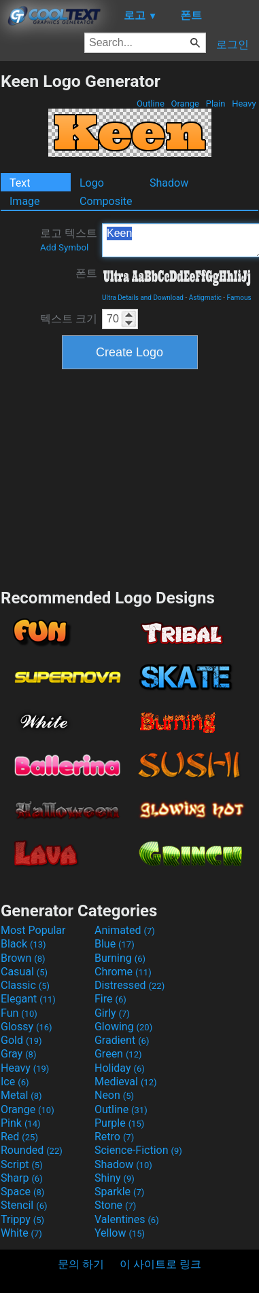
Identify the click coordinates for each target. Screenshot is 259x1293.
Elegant (28, 998)
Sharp (22, 1178)
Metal (21, 1095)
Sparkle (119, 1191)
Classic (25, 985)
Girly (112, 1013)
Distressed (129, 985)
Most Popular (33, 930)
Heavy (244, 103)
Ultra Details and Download (143, 297)
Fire (110, 998)
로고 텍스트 (68, 239)
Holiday (119, 1068)
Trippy (22, 1219)
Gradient (121, 1040)
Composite (106, 201)
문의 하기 (81, 1264)
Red (19, 1136)
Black (23, 943)
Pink (21, 1123)
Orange (185, 103)
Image (25, 201)
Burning (119, 958)
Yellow (119, 1232)
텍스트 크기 (68, 318)
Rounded (32, 1150)
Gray (18, 1053)
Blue (114, 943)
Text (20, 182)
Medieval (125, 1081)
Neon (114, 1095)
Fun (19, 1013)
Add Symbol (64, 247)
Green (118, 1053)
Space (22, 1191)
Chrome (123, 971)
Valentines (126, 1219)
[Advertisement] (130, 477)
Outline (151, 103)
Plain (215, 103)
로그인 (232, 44)
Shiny (114, 1178)
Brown (23, 958)
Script (22, 1164)
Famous (239, 297)
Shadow (169, 182)
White (21, 1232)
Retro (114, 1136)
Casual (24, 971)
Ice (15, 1081)
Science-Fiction (138, 1150)
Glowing (123, 1026)
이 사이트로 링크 (160, 1264)
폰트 (86, 273)
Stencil (24, 1205)
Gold (21, 1040)
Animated (124, 930)
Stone (115, 1205)
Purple (119, 1123)
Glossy (26, 1026)
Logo (92, 182)
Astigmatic (205, 297)
